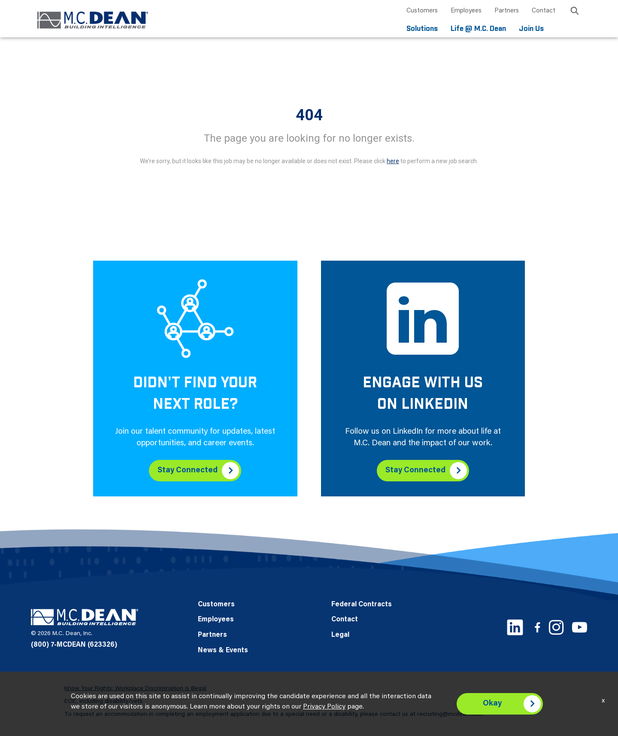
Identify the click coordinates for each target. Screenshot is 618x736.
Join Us (531, 29)
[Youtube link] (579, 627)
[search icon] (574, 12)
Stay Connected (188, 470)
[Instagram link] (556, 627)
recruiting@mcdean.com (449, 715)
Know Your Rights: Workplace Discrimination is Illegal (135, 689)
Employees (466, 11)
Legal (340, 635)
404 (309, 115)
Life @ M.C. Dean (478, 29)
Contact (543, 11)
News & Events (223, 650)
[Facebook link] (537, 627)
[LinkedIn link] (515, 627)
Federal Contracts (361, 604)
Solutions (422, 29)
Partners (506, 11)
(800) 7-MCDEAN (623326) (74, 645)
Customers (422, 11)
